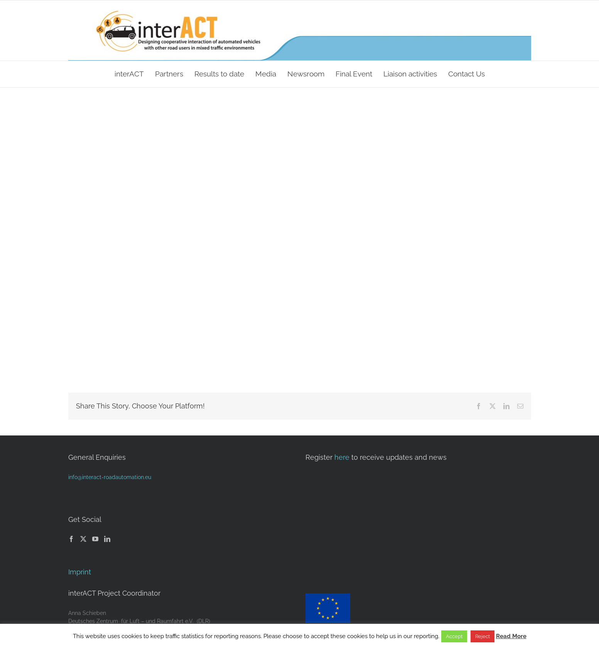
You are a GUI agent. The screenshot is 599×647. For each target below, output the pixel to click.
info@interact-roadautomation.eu (109, 477)
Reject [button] (482, 636)
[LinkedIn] (107, 539)
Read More (511, 636)
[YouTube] (95, 539)
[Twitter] (83, 539)
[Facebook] (71, 539)
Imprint (79, 572)
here (341, 457)
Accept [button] (454, 636)
